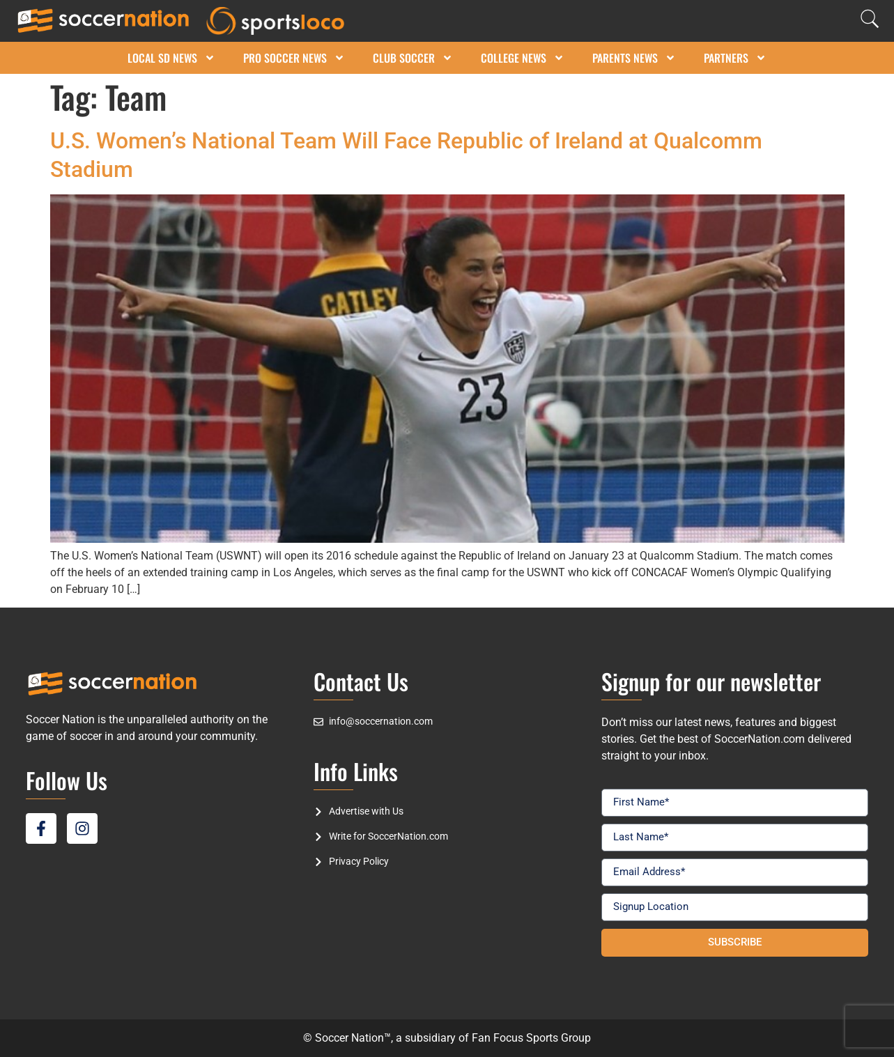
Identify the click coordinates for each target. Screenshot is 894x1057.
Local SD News (171, 57)
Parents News (634, 57)
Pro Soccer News (294, 57)
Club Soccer (413, 57)
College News (522, 57)
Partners (735, 57)
